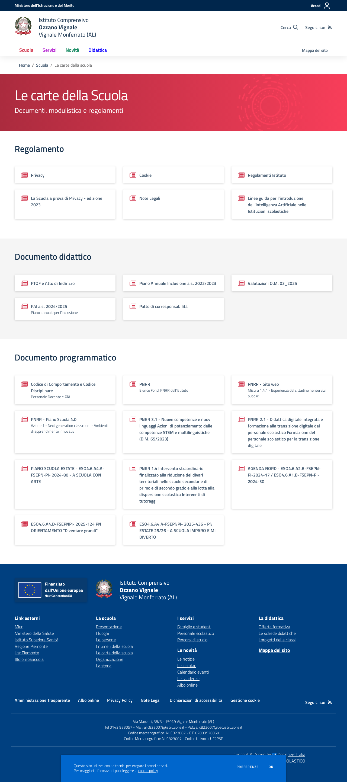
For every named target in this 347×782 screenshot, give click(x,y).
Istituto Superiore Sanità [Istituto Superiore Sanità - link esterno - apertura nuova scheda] (36, 639)
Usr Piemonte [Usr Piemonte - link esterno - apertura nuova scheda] (27, 652)
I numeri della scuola (114, 646)
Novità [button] (72, 50)
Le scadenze (188, 678)
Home (24, 65)
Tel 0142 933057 (118, 727)
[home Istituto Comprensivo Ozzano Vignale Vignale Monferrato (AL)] (55, 27)
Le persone (106, 639)
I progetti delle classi (277, 639)
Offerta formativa (274, 626)
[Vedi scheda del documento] (65, 174)
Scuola (42, 65)
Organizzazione (109, 659)
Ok (271, 766)
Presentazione (109, 626)
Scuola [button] (26, 50)
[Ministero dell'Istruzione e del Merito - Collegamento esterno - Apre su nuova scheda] (44, 5)
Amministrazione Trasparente (42, 700)
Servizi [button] (49, 50)
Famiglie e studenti (194, 626)
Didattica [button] (97, 50)
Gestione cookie (245, 700)
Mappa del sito (315, 50)
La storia (103, 665)
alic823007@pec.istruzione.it (219, 727)
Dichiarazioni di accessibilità (196, 700)
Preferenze (248, 766)
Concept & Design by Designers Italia (269, 754)
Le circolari (186, 665)
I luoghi (102, 633)
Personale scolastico (195, 633)
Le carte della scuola (114, 652)
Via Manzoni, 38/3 (147, 721)
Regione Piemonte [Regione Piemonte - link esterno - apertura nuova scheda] (31, 646)
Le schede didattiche (277, 633)
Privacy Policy (120, 700)
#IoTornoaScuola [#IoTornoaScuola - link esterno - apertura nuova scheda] (29, 659)
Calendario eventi (193, 672)
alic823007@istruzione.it (164, 727)
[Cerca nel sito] (289, 27)
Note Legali (151, 700)
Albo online (187, 685)
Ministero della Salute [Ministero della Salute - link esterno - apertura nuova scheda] (34, 633)
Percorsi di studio (192, 639)
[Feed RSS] (329, 27)
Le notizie (186, 659)
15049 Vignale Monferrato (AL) (189, 721)
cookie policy (148, 771)
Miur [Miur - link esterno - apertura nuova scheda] (19, 626)
